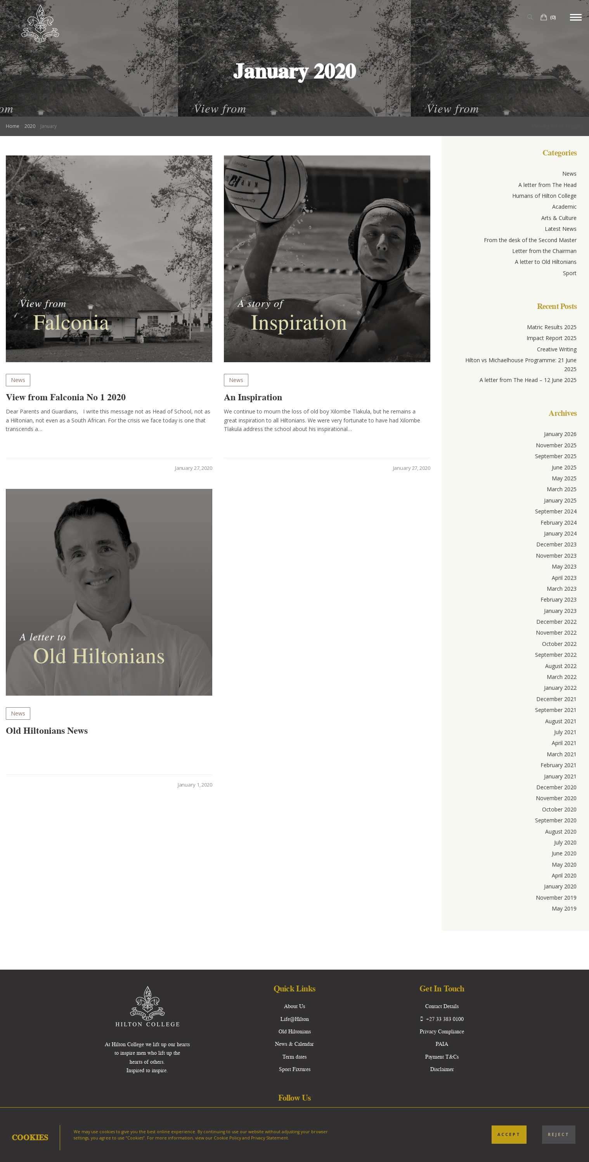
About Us (294, 1006)
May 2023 (564, 566)
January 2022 (560, 687)
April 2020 (564, 875)
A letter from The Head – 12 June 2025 (528, 380)
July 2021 (565, 732)
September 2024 (556, 511)
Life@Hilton (295, 1019)
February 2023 (558, 599)
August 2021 (561, 721)
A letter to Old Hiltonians (546, 261)
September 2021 (556, 710)
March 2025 (562, 489)
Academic (564, 206)
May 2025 (564, 478)
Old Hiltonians (295, 1031)
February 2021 (558, 765)
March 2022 (562, 676)
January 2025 (560, 500)
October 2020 (559, 809)
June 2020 (564, 853)
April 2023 (564, 577)
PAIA (442, 1044)
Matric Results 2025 (552, 327)
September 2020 (556, 820)
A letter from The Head (547, 184)
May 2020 (564, 864)
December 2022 (556, 621)
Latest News (561, 228)
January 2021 (560, 776)
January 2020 (560, 886)
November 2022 (556, 632)
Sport (570, 273)
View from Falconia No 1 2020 (66, 397)
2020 (29, 126)
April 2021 (564, 743)
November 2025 (556, 445)
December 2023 (556, 544)
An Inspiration (253, 397)
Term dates (294, 1057)
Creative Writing (557, 349)
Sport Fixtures (294, 1069)
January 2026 (560, 434)
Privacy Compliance (442, 1031)
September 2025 (556, 456)
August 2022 (561, 666)
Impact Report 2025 (552, 338)
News (18, 380)
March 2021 (562, 754)
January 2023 (560, 610)
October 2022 (559, 643)
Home (12, 126)
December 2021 (556, 699)
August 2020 (561, 831)
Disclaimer (442, 1069)
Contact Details (442, 1006)
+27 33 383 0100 (442, 1019)
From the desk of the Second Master (530, 240)
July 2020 (565, 842)
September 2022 (556, 654)
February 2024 (558, 522)
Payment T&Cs (442, 1057)
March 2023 (562, 588)
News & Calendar (294, 1044)
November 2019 (556, 897)
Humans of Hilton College (544, 195)
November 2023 (556, 555)
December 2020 (556, 787)
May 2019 (564, 908)
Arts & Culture (559, 218)
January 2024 (560, 533)
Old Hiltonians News (47, 732)
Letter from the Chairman (544, 251)
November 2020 (556, 798)
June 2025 (564, 467)
